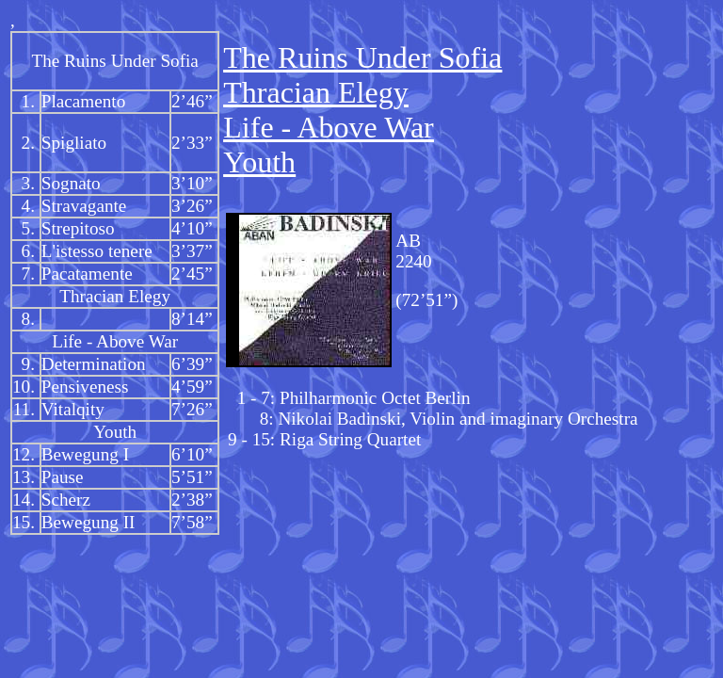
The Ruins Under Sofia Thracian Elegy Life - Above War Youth (362, 109)
